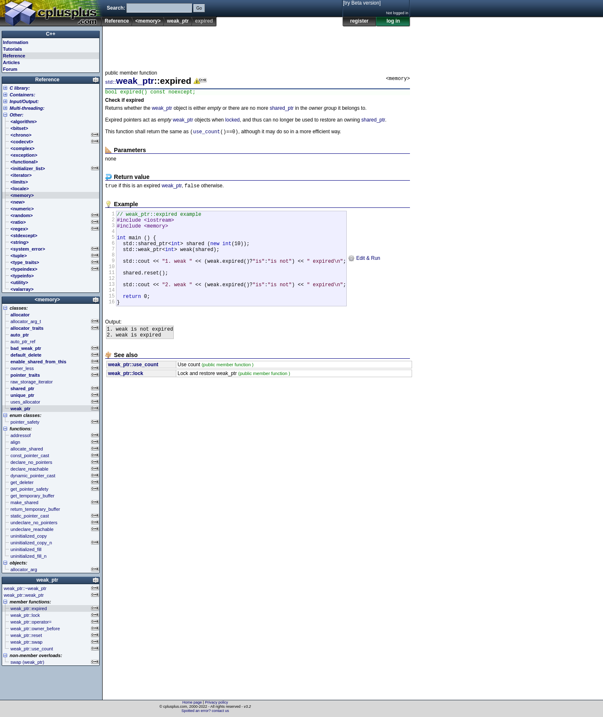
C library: (20, 88)
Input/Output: (24, 101)
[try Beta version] (362, 3)
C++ (51, 34)
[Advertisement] (257, 46)
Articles (11, 62)
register (359, 21)
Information (15, 42)
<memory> (148, 21)
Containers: (22, 94)
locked (232, 121)
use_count (206, 133)
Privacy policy (216, 702)
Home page (192, 702)
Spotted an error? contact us (205, 711)
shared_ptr (282, 109)
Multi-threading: (27, 108)
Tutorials (12, 49)
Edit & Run (364, 271)
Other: (16, 114)
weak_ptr (178, 21)
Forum (10, 69)
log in (393, 21)
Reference (117, 21)
